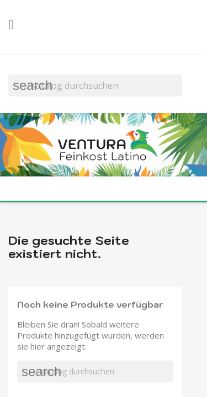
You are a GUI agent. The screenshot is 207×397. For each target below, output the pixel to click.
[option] (103, 146)
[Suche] (95, 85)
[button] (8, 158)
